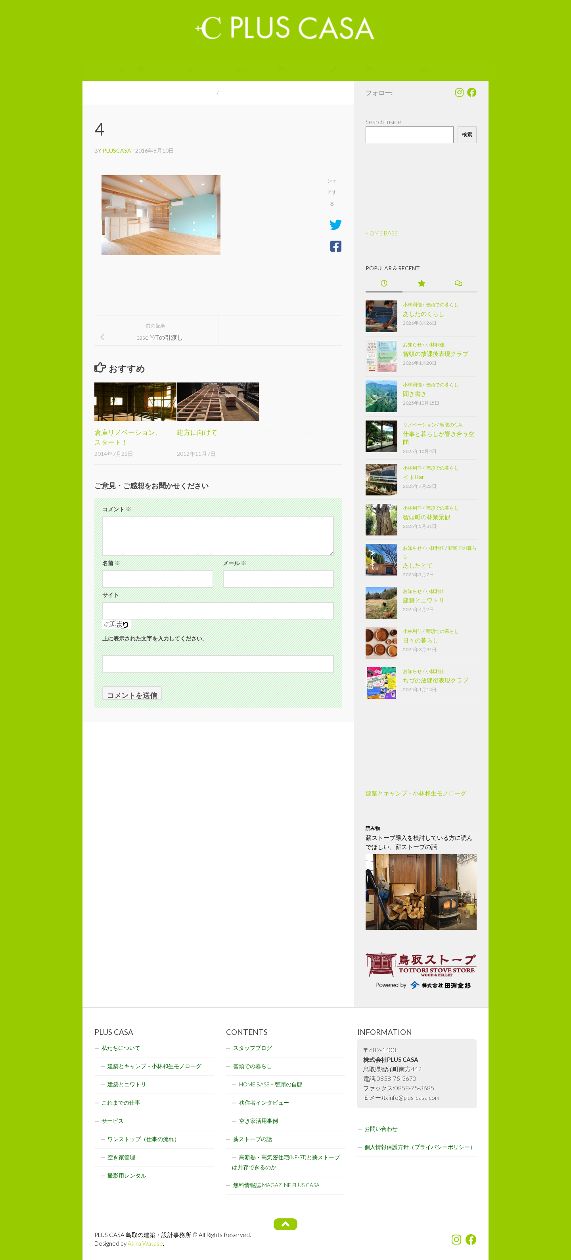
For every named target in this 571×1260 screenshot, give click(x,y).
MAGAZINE (299, 69)
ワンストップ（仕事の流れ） (143, 1139)
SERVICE (202, 69)
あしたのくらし (424, 313)
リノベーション (419, 425)
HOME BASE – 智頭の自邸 (271, 1084)
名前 (111, 563)
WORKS (252, 69)
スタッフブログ (252, 1048)
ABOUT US (156, 69)
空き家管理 (121, 1157)
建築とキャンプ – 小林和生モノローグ (416, 793)
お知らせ (412, 345)
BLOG (342, 69)
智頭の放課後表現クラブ (435, 353)
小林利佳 (412, 305)
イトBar (413, 476)
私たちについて (121, 1048)
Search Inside (383, 121)
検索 (467, 134)
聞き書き (415, 393)
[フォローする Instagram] (459, 92)
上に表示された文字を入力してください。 (155, 638)
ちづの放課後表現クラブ (435, 680)
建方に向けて (197, 432)
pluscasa (117, 150)
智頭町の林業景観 (426, 516)
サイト (110, 594)
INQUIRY (436, 69)
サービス (113, 1121)
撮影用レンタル (126, 1175)
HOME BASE (382, 233)
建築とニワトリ (424, 600)
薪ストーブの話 (252, 1139)
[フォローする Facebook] (472, 92)
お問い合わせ (381, 1129)
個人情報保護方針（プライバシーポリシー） (419, 1147)
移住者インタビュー (264, 1102)
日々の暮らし (421, 640)
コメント (116, 509)
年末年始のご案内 (286, 432)
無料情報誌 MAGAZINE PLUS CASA (276, 1185)
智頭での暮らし (442, 305)
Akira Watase (145, 1243)
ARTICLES (384, 69)
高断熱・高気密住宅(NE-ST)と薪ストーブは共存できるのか (286, 1162)
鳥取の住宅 (452, 425)
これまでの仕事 (121, 1102)
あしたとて (418, 565)
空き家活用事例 (258, 1121)
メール (234, 563)
